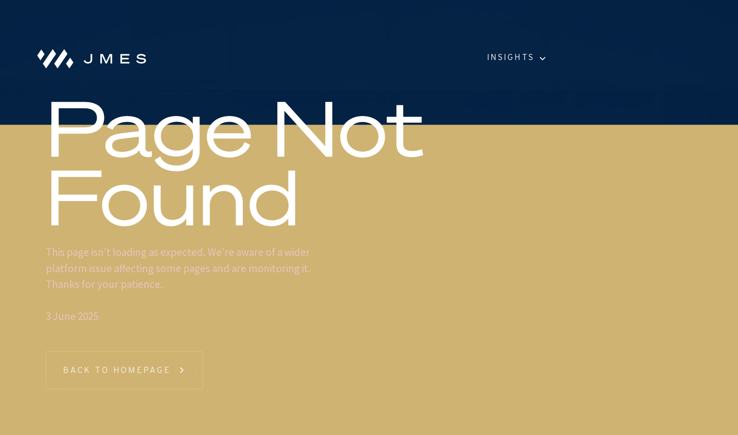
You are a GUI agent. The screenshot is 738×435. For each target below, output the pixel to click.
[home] (87, 58)
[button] (516, 58)
